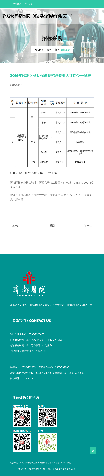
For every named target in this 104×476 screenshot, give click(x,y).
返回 (52, 225)
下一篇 (88, 225)
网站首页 (39, 49)
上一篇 (16, 225)
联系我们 (17, 4)
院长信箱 (28, 4)
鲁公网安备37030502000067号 (59, 469)
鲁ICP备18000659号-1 (29, 469)
